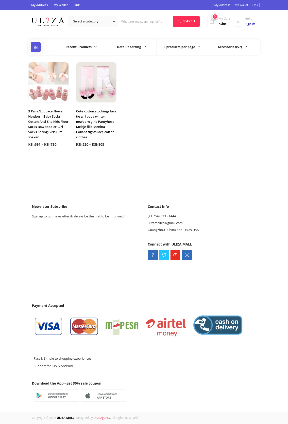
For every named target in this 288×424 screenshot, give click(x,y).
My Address (39, 5)
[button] (93, 21)
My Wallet (61, 5)
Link (77, 5)
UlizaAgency (102, 418)
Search (186, 21)
